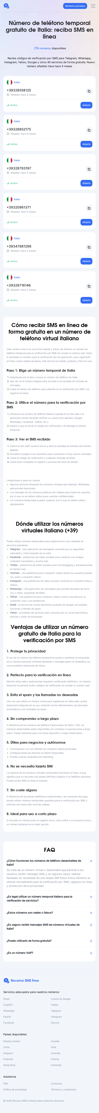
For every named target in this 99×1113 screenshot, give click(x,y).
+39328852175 (19, 129)
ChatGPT (8, 1004)
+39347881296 (19, 246)
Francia (55, 1059)
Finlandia (8, 1059)
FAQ (5, 1083)
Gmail (6, 998)
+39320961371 (19, 207)
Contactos (56, 1083)
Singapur (8, 1053)
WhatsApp (9, 1010)
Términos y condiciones (63, 1089)
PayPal (7, 1016)
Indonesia (56, 1065)
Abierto (86, 105)
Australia (55, 1053)
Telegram (56, 1010)
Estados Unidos (11, 1041)
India (53, 1047)
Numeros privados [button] (75, 5)
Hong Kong (9, 1065)
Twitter (54, 1004)
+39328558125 (19, 90)
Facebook (8, 1022)
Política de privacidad (15, 1089)
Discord (55, 1022)
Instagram (56, 1016)
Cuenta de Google (60, 998)
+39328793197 (19, 168)
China (6, 1047)
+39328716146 (19, 285)
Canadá (55, 1041)
